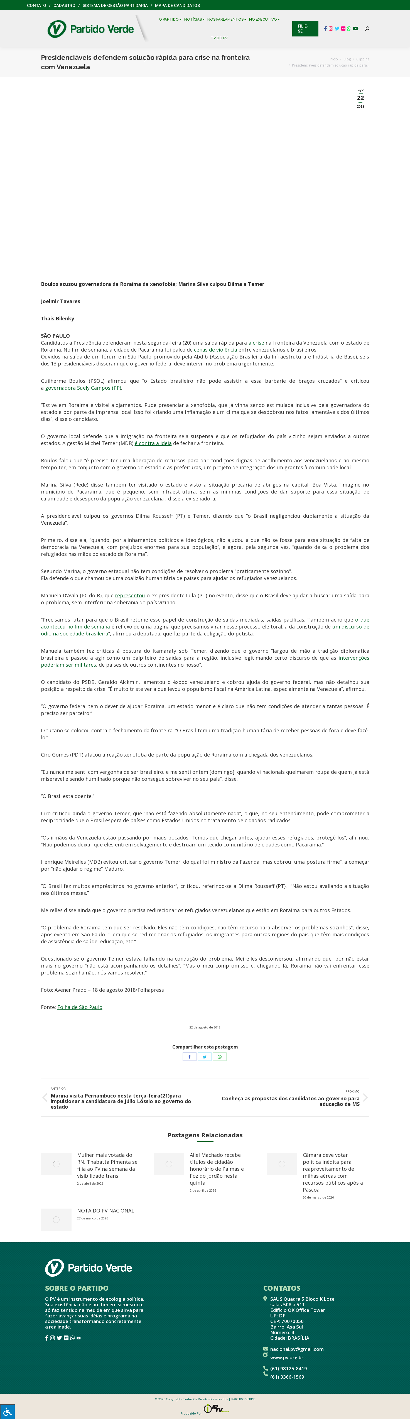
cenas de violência (215, 349)
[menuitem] (171, 19)
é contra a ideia (153, 443)
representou (130, 595)
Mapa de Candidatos (177, 5)
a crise (256, 342)
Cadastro (64, 5)
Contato (36, 5)
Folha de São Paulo (79, 1007)
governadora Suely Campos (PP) (83, 387)
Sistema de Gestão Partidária (115, 5)
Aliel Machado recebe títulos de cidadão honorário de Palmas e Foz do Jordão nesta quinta (217, 1169)
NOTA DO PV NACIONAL (105, 1210)
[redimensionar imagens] (56, 1164)
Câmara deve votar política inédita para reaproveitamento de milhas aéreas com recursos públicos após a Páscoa (333, 1172)
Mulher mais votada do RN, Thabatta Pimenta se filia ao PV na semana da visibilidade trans (107, 1165)
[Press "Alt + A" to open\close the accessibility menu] (7, 1411)
